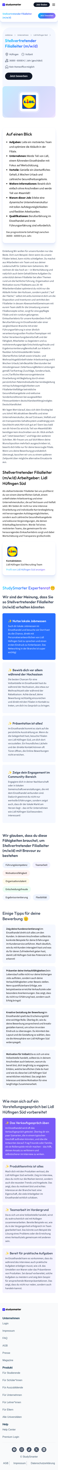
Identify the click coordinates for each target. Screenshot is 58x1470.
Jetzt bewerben (46, 15)
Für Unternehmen (12, 1395)
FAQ (4, 1338)
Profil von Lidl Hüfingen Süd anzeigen (25, 569)
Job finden (41, 4)
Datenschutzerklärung (43, 1463)
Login (5, 1323)
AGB (5, 1345)
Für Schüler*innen (12, 1380)
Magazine (7, 1360)
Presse (6, 1353)
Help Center (9, 1429)
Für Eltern (7, 1409)
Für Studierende (11, 1373)
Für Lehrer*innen (11, 1402)
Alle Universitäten (12, 1417)
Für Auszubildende (12, 1387)
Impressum (8, 1330)
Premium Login (10, 1437)
